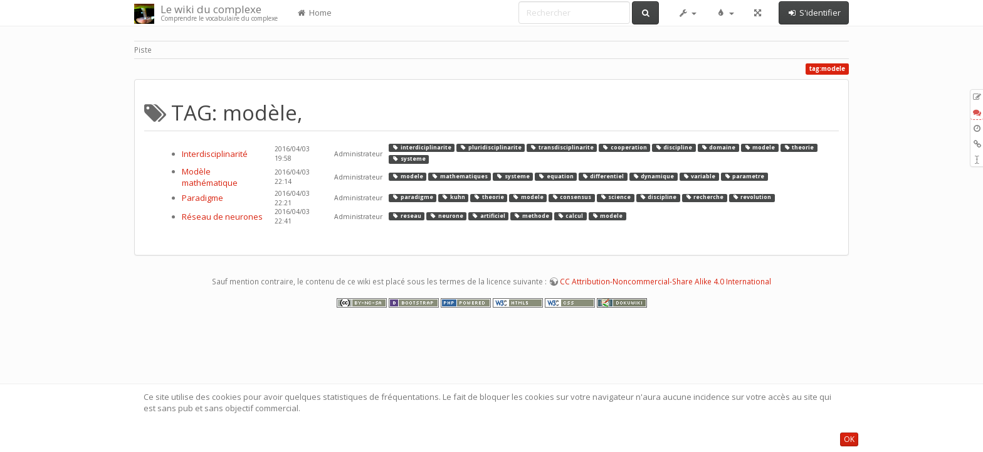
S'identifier (814, 12)
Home (314, 12)
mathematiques (459, 176)
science (615, 198)
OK (849, 439)
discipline (673, 147)
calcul (570, 216)
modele (759, 147)
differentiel (603, 176)
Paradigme (202, 197)
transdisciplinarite (561, 147)
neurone (446, 216)
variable (699, 176)
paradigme (412, 198)
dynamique (653, 176)
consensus (571, 198)
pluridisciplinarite (490, 147)
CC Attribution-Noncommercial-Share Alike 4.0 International (665, 281)
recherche (704, 198)
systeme (408, 159)
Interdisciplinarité (215, 153)
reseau (406, 216)
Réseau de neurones (222, 216)
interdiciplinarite (421, 147)
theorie (799, 147)
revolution (751, 198)
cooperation (624, 147)
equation (555, 176)
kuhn (453, 198)
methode (531, 216)
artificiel (488, 216)
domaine (718, 147)
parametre (744, 176)
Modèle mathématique (210, 177)
